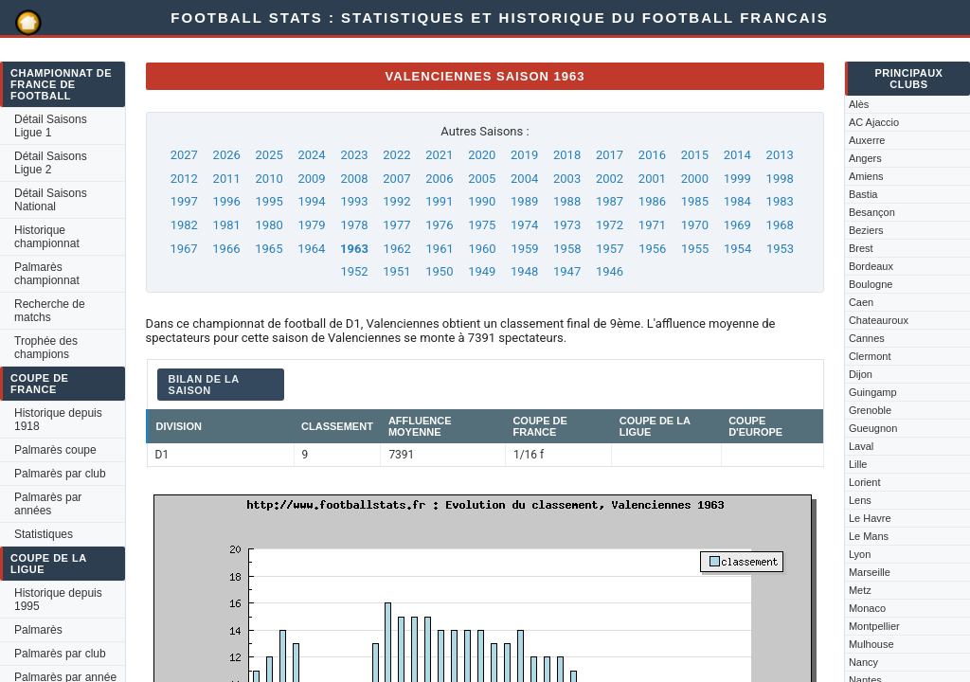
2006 (439, 178)
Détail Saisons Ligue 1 (50, 126)
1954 (737, 249)
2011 (227, 178)
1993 (354, 201)
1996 (227, 201)
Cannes (867, 338)
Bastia (863, 194)
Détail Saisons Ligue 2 (50, 163)
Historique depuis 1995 (58, 599)
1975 (481, 225)
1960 (481, 249)
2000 (695, 178)
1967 (183, 249)
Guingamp (873, 392)
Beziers (866, 230)
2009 (311, 178)
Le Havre (870, 518)
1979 (311, 225)
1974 (524, 225)
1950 (439, 271)
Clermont (870, 356)
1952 (354, 271)
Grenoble (870, 410)
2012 (184, 178)
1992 (396, 201)
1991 (439, 201)
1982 (184, 225)
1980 (269, 225)
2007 (396, 178)
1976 (439, 225)
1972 (609, 225)
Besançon (872, 212)
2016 (652, 155)
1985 (695, 201)
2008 (354, 178)
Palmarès (38, 630)
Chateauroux (878, 320)
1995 (269, 201)
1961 (440, 249)
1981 (227, 225)
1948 (524, 271)
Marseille (869, 572)
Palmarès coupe (55, 450)
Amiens (866, 176)
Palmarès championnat (47, 273)
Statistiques (43, 534)
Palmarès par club (60, 473)
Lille (858, 464)
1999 (737, 178)
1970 (695, 225)
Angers (865, 158)
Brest (861, 248)
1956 (652, 249)
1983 (780, 201)
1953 (780, 249)
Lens (860, 500)
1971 (652, 225)
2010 (269, 178)
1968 (780, 225)
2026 (227, 155)
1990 (481, 201)
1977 (396, 225)
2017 (609, 155)
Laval (861, 446)
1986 (652, 201)
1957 (609, 249)
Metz (860, 590)
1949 (481, 271)
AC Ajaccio (874, 122)
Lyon (860, 554)
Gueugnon (873, 428)
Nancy (863, 662)
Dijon (860, 374)
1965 (268, 249)
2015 (695, 155)
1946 (609, 271)
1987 (609, 201)
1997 (184, 201)
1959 (524, 249)
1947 (567, 271)
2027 (184, 155)
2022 (396, 155)
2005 (481, 178)
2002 (609, 178)
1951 (396, 271)
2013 (780, 155)
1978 (354, 225)
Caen (861, 302)
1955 (695, 249)
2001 (652, 178)
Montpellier (874, 626)
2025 (269, 155)
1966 (226, 249)
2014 (737, 155)
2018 (567, 155)
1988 (567, 201)
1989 (524, 201)
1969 (737, 225)
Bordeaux (871, 266)
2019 (524, 155)
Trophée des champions (46, 347)
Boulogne (871, 284)
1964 (311, 249)
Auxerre (867, 140)
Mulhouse (871, 644)
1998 (780, 178)
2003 (567, 178)
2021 (439, 155)
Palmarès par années (47, 504)
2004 (524, 178)
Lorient (865, 482)
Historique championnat (47, 237)
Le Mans (869, 536)
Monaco (867, 608)
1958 (567, 249)
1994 (311, 201)
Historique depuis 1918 (58, 419)
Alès (859, 104)
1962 (397, 249)
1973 (567, 225)
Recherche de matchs (49, 310)
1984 (737, 201)
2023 (354, 155)
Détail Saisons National (50, 200)
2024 (311, 155)
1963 (354, 249)
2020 (481, 155)
